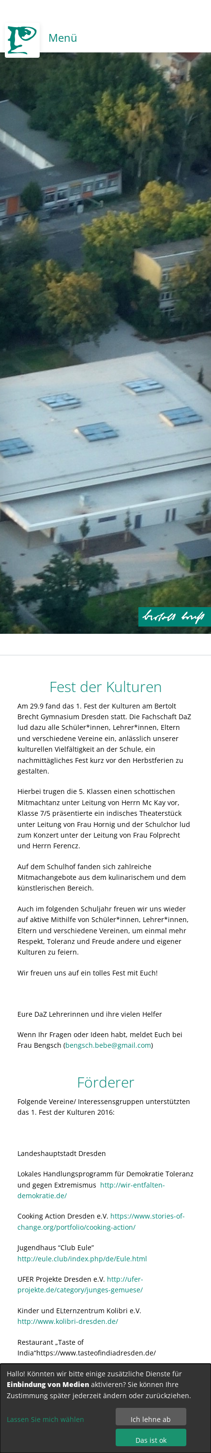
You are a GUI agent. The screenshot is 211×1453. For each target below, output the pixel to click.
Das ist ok (151, 1440)
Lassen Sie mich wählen (45, 1419)
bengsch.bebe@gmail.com (108, 1045)
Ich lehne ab (151, 1419)
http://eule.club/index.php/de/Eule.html (82, 1258)
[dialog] (105, 1408)
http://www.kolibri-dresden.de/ (67, 1321)
